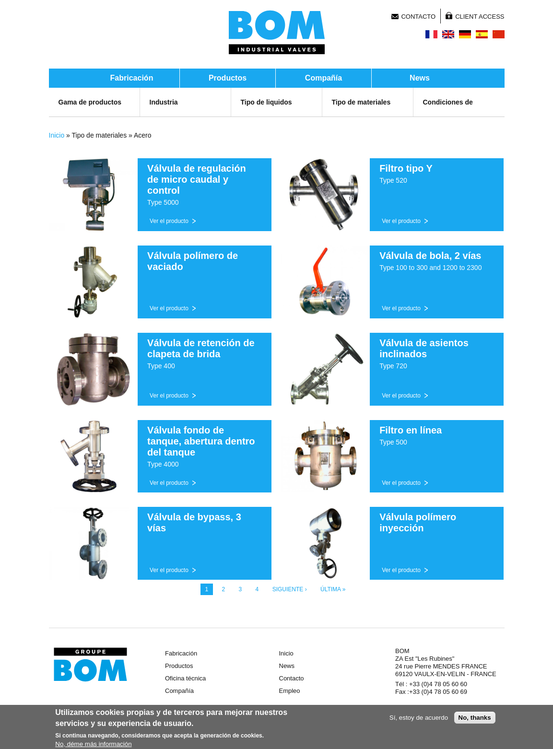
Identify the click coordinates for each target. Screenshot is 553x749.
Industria (164, 102)
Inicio (57, 135)
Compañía (323, 78)
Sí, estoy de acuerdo (418, 718)
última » (332, 589)
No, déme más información (93, 745)
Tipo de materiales (361, 102)
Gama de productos (90, 102)
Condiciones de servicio (448, 111)
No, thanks (475, 718)
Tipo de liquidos (266, 102)
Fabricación (131, 78)
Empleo (289, 690)
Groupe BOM (90, 664)
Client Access (479, 16)
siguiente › (289, 589)
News (420, 78)
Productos (228, 78)
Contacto (418, 16)
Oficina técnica (185, 678)
